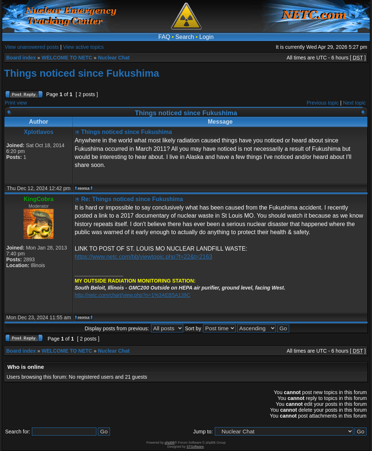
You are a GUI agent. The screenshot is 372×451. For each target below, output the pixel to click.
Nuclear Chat (113, 58)
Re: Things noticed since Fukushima (132, 199)
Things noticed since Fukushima (81, 73)
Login (206, 37)
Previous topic (323, 103)
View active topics (83, 47)
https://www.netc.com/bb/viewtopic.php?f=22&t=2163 (143, 257)
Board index (21, 58)
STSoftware (195, 446)
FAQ (164, 37)
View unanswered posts (32, 47)
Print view (16, 103)
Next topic (354, 103)
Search (185, 37)
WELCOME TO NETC (66, 58)
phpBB (169, 442)
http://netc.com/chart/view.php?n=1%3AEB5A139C (133, 295)
